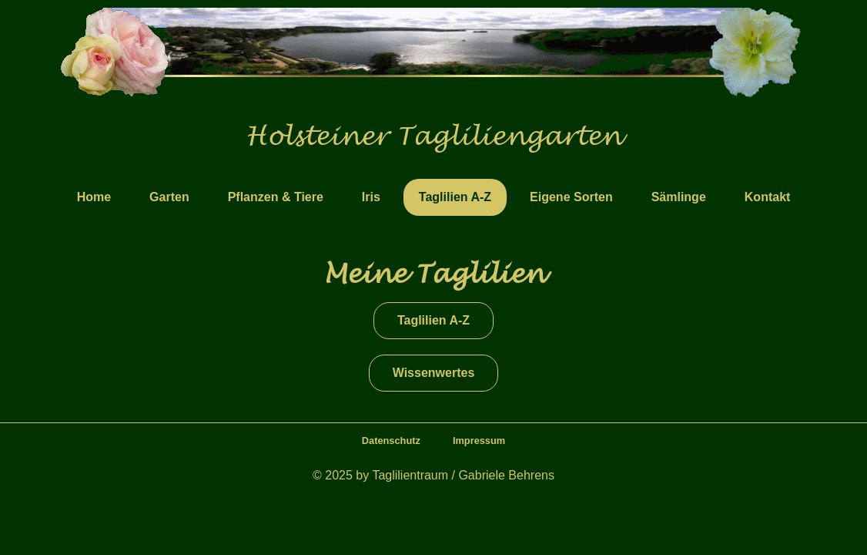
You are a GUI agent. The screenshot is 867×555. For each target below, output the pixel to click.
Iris (371, 197)
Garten (169, 197)
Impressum (479, 440)
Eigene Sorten (571, 197)
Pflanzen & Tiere (275, 197)
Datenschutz (391, 440)
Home (94, 197)
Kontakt (768, 197)
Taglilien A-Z (455, 197)
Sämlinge (678, 197)
